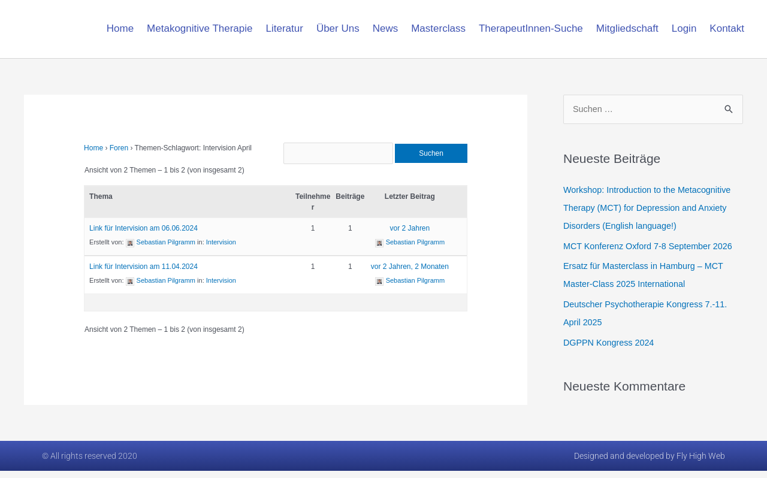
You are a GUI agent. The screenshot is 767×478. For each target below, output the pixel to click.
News (385, 28)
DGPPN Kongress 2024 (610, 343)
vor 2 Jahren (410, 236)
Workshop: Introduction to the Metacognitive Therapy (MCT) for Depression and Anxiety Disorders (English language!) (650, 208)
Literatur (284, 28)
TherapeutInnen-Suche (531, 28)
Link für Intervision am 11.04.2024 (143, 274)
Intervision (221, 249)
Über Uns (338, 28)
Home (120, 28)
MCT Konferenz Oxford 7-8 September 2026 (651, 246)
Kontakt (726, 28)
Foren (119, 148)
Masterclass (438, 28)
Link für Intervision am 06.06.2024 (143, 236)
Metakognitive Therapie (199, 28)
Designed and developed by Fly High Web (649, 463)
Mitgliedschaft (627, 28)
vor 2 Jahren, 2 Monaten (410, 274)
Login (684, 28)
